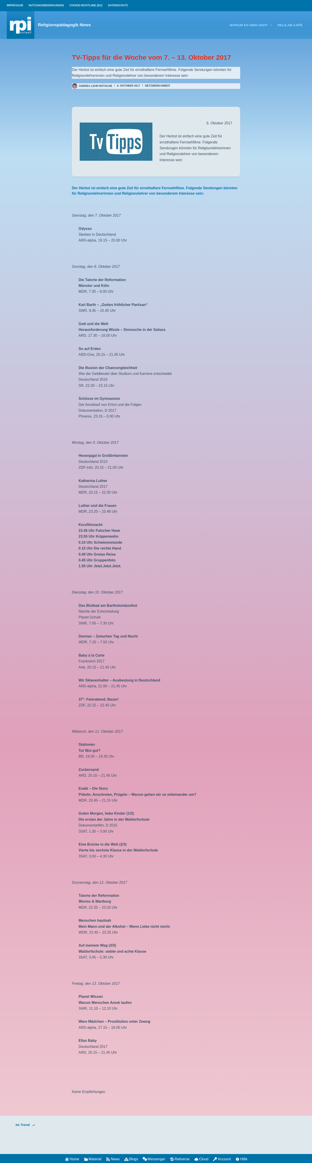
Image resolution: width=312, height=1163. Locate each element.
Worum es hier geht (252, 25)
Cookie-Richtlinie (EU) (85, 5)
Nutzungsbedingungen (46, 5)
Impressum (15, 5)
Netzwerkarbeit (157, 85)
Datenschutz (118, 5)
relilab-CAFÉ (290, 25)
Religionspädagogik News (64, 24)
